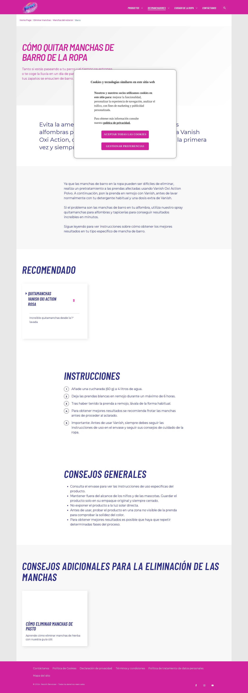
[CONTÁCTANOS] (209, 8)
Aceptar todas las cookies (125, 134)
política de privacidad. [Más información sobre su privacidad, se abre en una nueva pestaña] (116, 122)
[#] (134, 8)
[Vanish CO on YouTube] (212, 685)
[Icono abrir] (224, 8)
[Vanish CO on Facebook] (196, 685)
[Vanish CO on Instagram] (204, 685)
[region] (125, 113)
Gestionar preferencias (125, 146)
